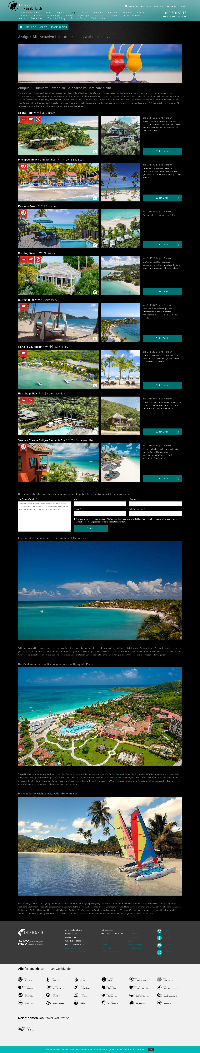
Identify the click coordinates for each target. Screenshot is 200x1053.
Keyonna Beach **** (38, 206)
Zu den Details (168, 151)
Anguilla (60, 13)
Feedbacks (171, 6)
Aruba (85, 13)
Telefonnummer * (137, 509)
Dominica (24, 15)
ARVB (131, 930)
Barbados (113, 13)
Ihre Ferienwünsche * (27, 499)
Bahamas (98, 13)
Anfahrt (104, 944)
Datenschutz (134, 934)
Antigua (73, 13)
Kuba (48, 13)
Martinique (83, 15)
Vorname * (134, 499)
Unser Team (106, 948)
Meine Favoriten (136, 6)
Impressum (133, 937)
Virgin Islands (98, 18)
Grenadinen (37, 18)
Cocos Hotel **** (37, 113)
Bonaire (127, 13)
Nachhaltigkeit (135, 948)
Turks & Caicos (79, 18)
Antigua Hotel (148, 913)
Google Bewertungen (110, 952)
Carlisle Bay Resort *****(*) (43, 347)
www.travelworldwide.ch (75, 952)
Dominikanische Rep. (30, 13)
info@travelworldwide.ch (75, 948)
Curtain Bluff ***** (37, 300)
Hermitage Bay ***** (41, 393)
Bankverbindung (135, 944)
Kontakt (182, 6)
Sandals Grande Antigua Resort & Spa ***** (55, 440)
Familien (116, 774)
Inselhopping (59, 27)
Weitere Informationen (134, 1049)
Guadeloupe (53, 15)
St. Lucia (98, 15)
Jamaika (68, 15)
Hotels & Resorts (36, 27)
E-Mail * (77, 509)
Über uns (158, 6)
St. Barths (113, 15)
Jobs (131, 941)
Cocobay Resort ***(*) (41, 253)
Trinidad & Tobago (57, 18)
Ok (151, 1049)
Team (149, 6)
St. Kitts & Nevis (131, 15)
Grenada (37, 15)
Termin (104, 941)
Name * (77, 499)
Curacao (140, 13)
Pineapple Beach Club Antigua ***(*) (51, 159)
